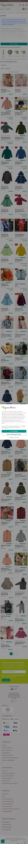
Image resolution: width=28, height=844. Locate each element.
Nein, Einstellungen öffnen (14, 434)
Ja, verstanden (14, 431)
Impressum (16, 437)
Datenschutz (11, 437)
